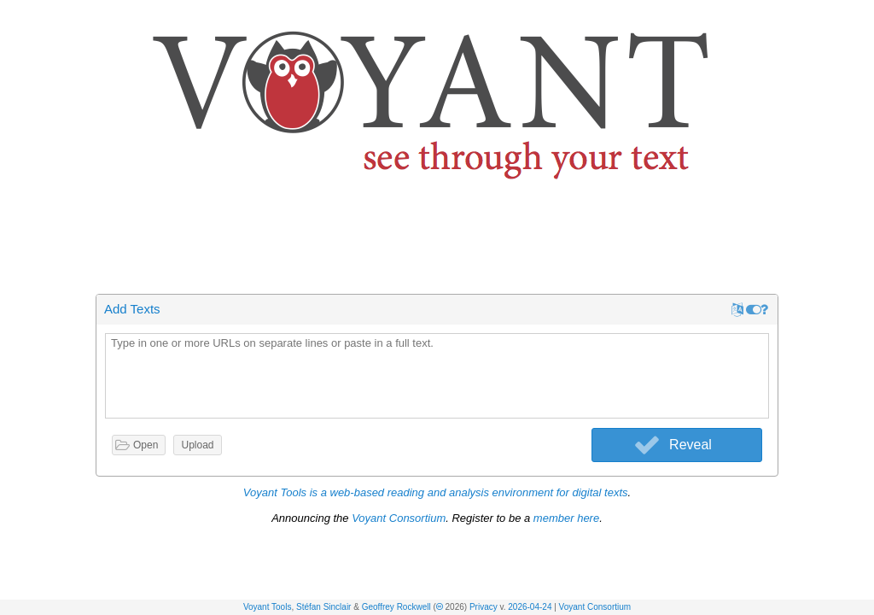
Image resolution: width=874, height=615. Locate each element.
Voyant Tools (267, 607)
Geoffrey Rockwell (396, 607)
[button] (862, 16)
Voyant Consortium (595, 607)
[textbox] (437, 377)
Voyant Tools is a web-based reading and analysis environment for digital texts (435, 492)
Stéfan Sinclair (323, 607)
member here (566, 518)
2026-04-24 (529, 607)
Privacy (483, 607)
